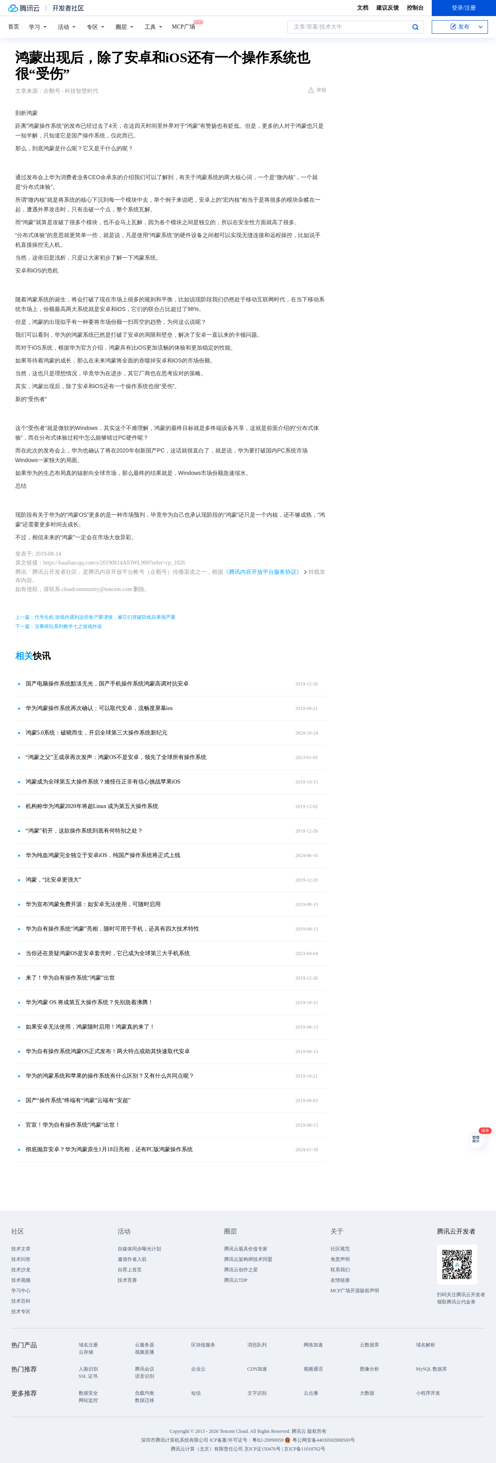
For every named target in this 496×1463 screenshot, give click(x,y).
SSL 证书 (88, 1376)
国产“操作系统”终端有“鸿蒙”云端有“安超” (78, 1100)
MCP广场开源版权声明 (355, 1290)
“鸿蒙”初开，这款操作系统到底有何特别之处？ (84, 831)
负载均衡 (144, 1393)
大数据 (367, 1393)
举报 (317, 90)
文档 (362, 8)
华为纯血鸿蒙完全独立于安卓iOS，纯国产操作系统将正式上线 (103, 855)
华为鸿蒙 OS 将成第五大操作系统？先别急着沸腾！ (90, 1002)
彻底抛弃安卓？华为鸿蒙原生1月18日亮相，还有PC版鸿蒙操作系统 (109, 1149)
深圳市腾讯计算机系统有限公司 (174, 1440)
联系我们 (340, 1270)
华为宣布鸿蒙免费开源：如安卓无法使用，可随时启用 (93, 904)
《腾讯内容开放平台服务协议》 (262, 572)
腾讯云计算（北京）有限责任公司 (207, 1449)
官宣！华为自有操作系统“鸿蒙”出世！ (73, 1125)
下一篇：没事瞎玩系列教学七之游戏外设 (58, 626)
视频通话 (313, 1369)
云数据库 (369, 1345)
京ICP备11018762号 (304, 1449)
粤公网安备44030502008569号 (323, 1440)
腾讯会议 (144, 1369)
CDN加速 (257, 1369)
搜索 (415, 27)
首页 (13, 27)
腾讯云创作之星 (241, 1270)
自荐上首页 (130, 1270)
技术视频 (21, 1280)
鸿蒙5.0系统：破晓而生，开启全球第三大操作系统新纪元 (97, 733)
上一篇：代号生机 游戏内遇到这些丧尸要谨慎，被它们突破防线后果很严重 (95, 617)
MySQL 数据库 (431, 1369)
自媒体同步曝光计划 (139, 1249)
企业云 (198, 1369)
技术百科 (21, 1301)
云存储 (86, 1352)
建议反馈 (387, 8)
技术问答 (21, 1259)
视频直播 (144, 1352)
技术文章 (21, 1249)
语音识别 (144, 1376)
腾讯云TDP (236, 1280)
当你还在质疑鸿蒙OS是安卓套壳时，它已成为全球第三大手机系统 (108, 953)
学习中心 (21, 1290)
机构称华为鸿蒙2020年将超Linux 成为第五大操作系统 (92, 806)
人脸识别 (88, 1369)
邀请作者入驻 (132, 1259)
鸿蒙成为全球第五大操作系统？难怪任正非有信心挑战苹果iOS (103, 782)
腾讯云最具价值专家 (245, 1249)
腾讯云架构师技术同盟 (248, 1259)
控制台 (415, 8)
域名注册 (88, 1345)
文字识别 (257, 1393)
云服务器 (144, 1345)
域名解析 (425, 1345)
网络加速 (313, 1345)
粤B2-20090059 (268, 1440)
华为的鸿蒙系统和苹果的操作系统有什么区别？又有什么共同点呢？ (110, 1076)
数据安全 (88, 1393)
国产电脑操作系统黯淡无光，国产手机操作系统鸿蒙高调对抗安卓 (107, 684)
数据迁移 (144, 1400)
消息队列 (257, 1345)
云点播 (311, 1393)
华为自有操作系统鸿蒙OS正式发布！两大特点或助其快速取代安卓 (108, 1051)
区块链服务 (203, 1345)
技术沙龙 (21, 1270)
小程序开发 (428, 1393)
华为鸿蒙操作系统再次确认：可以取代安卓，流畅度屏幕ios (99, 708)
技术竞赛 (127, 1280)
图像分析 (369, 1369)
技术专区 (21, 1311)
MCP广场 (183, 26)
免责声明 (340, 1259)
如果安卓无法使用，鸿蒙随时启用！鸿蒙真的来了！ (90, 1027)
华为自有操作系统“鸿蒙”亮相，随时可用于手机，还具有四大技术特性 (112, 929)
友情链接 (340, 1280)
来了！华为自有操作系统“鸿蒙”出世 (70, 978)
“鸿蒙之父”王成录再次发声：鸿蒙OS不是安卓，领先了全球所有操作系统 (116, 757)
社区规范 (340, 1249)
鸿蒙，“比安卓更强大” (53, 880)
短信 (196, 1393)
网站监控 (88, 1400)
